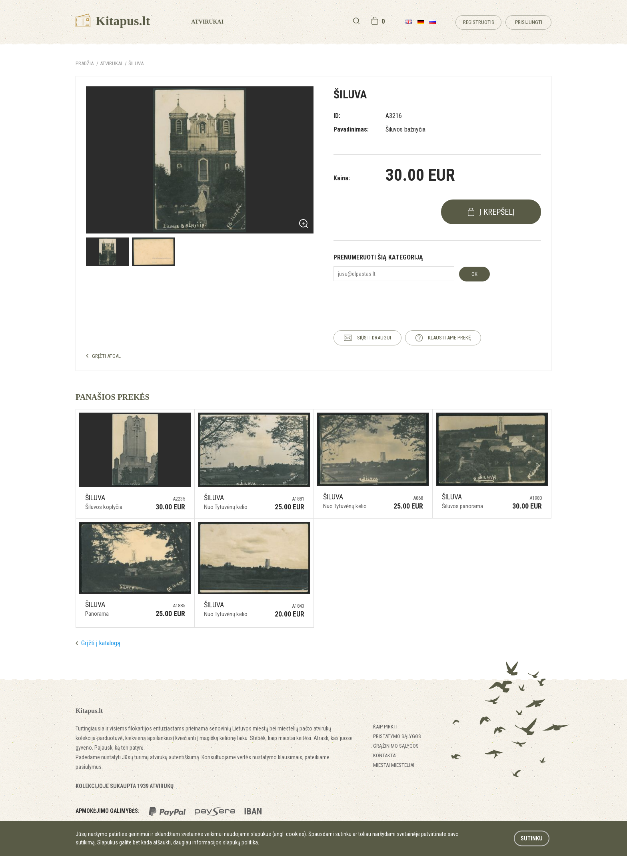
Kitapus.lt (113, 21)
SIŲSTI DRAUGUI (374, 338)
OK (474, 274)
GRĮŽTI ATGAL (106, 356)
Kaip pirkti (385, 727)
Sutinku (532, 838)
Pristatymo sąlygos (397, 736)
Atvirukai (207, 22)
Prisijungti (528, 22)
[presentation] (394, 298)
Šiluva (136, 63)
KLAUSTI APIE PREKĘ (449, 338)
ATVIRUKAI (111, 63)
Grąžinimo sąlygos (396, 746)
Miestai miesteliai (393, 765)
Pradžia (85, 63)
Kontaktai (385, 755)
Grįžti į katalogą (100, 643)
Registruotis (478, 22)
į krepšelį (497, 212)
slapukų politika (240, 842)
